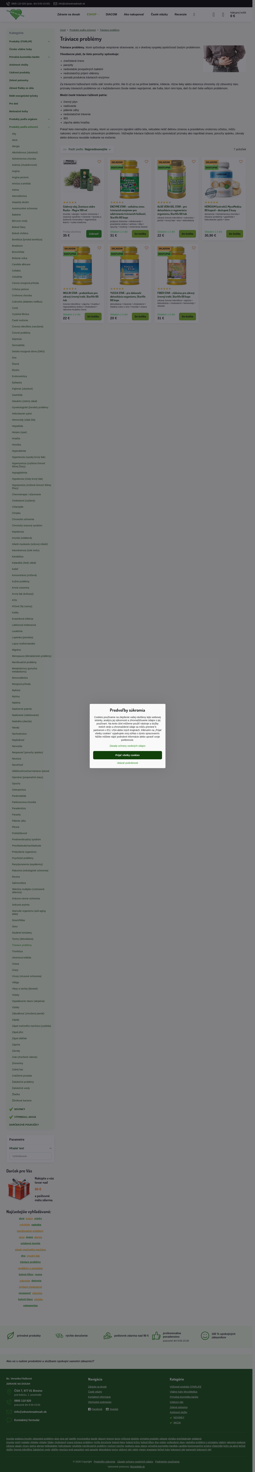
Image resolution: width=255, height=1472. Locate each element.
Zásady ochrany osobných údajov (127, 745)
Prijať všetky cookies (127, 755)
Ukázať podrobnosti (127, 763)
